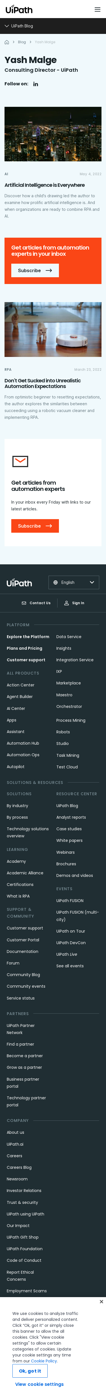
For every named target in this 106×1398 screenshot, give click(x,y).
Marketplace (68, 683)
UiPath (66, 954)
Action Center (20, 685)
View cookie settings (39, 1384)
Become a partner (25, 1056)
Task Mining (67, 755)
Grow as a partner (24, 1067)
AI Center (16, 708)
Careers (14, 1156)
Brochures (66, 864)
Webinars (65, 852)
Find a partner (20, 1044)
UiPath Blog (67, 806)
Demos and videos (74, 875)
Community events (26, 986)
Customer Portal (23, 940)
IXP (59, 671)
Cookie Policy (44, 1361)
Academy (16, 861)
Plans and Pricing (24, 648)
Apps (11, 720)
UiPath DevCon (71, 943)
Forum (13, 963)
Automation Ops (23, 755)
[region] (53, 1347)
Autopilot (16, 767)
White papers (69, 840)
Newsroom (17, 1179)
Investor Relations (24, 1190)
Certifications (20, 884)
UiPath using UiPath (25, 1214)
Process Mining (70, 720)
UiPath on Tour (70, 931)
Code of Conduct (24, 1260)
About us (15, 1132)
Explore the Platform (28, 637)
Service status (21, 998)
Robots (63, 732)
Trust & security (22, 1202)
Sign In (74, 603)
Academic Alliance (25, 873)
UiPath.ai (15, 1144)
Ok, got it (30, 1371)
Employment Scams (27, 1291)
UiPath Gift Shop (23, 1237)
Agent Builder (20, 696)
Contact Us (36, 603)
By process (17, 817)
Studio (62, 743)
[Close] (101, 1301)
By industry (17, 806)
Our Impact (18, 1225)
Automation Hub (23, 743)
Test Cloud (67, 767)
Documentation (22, 951)
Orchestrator (69, 706)
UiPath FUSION (69, 900)
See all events (70, 966)
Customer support (26, 660)
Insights (63, 648)
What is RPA (18, 896)
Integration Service (75, 660)
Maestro (64, 695)
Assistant (16, 731)
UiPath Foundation (25, 1249)
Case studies (69, 829)
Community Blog (23, 974)
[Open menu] (98, 9)
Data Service (68, 637)
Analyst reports (71, 817)
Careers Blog (19, 1167)
